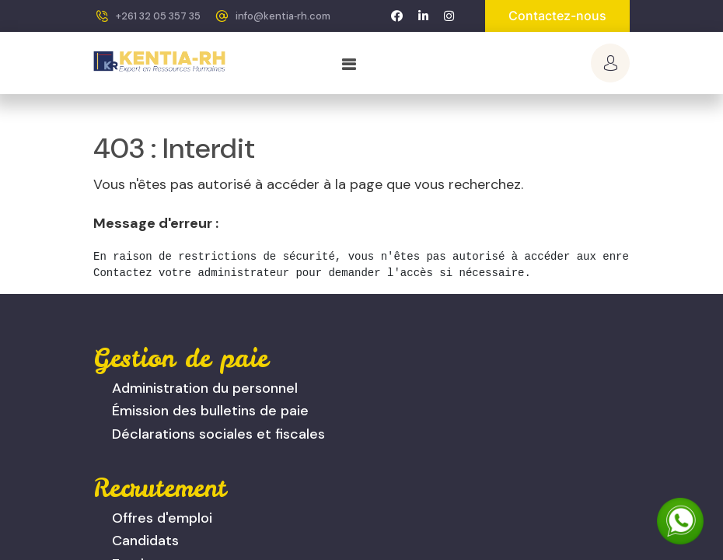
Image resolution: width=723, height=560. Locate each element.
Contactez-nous (557, 15)
